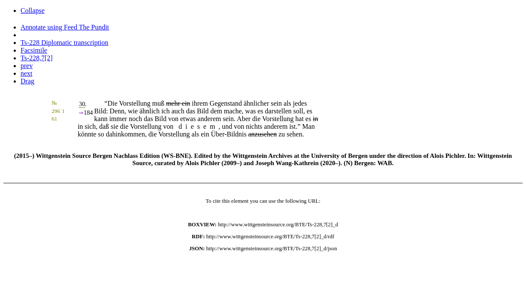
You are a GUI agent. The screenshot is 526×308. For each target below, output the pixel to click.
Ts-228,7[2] (37, 58)
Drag (27, 81)
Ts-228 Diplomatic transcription (64, 42)
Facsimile (34, 50)
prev (27, 65)
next (27, 73)
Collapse (33, 10)
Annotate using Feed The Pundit (65, 27)
